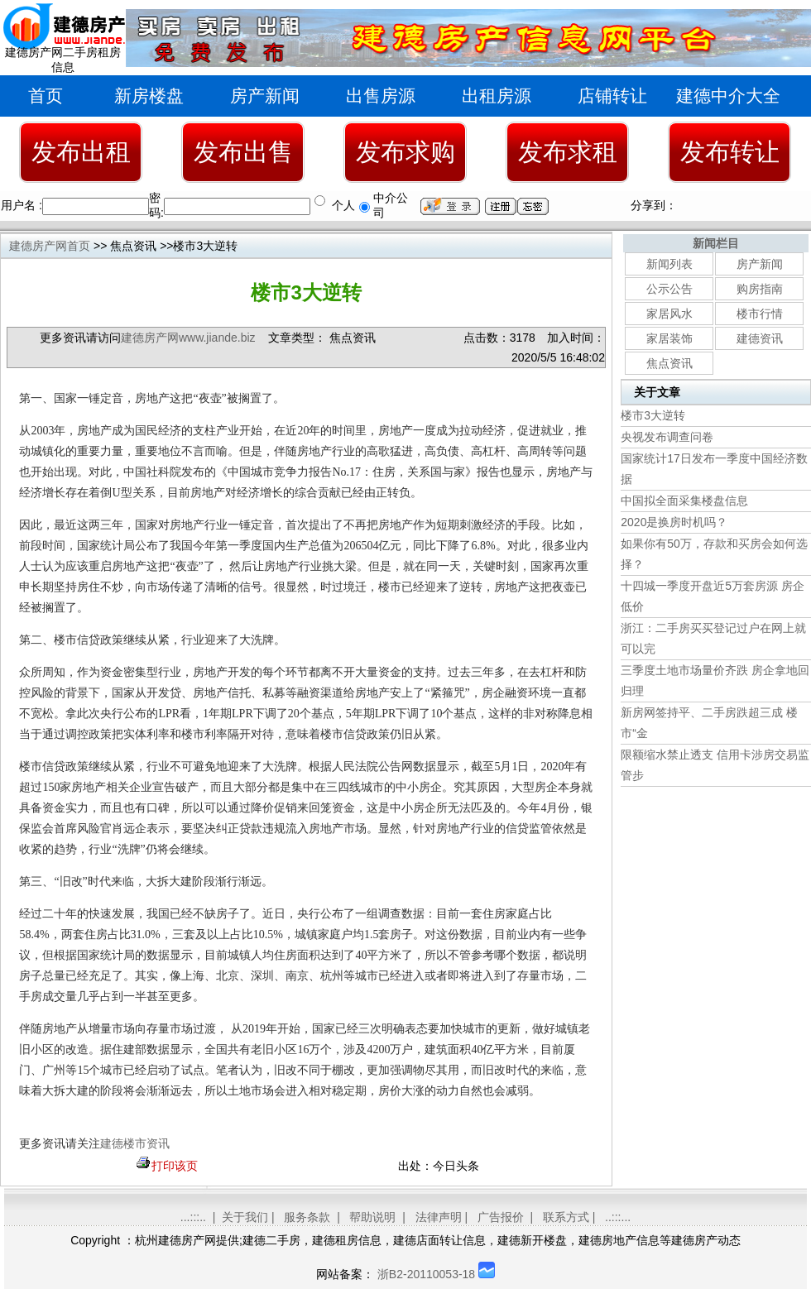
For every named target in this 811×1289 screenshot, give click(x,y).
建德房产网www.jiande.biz (188, 337)
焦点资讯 (669, 363)
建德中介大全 (728, 95)
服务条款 (307, 1217)
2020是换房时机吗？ (674, 522)
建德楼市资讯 (135, 1144)
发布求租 (567, 151)
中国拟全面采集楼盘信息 (684, 500)
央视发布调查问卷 (667, 436)
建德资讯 (760, 338)
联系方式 (566, 1217)
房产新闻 (265, 95)
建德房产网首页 (49, 245)
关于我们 (245, 1217)
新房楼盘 (149, 95)
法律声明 (438, 1217)
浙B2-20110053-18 (426, 1274)
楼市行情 (760, 313)
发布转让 (730, 151)
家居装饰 (669, 338)
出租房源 (496, 95)
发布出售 (243, 151)
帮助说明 (372, 1217)
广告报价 (500, 1217)
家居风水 (669, 313)
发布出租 (81, 151)
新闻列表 (669, 264)
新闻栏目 (716, 243)
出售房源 (380, 95)
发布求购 (405, 151)
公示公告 (669, 288)
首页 (45, 95)
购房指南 (760, 288)
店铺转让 (612, 95)
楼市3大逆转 (653, 415)
